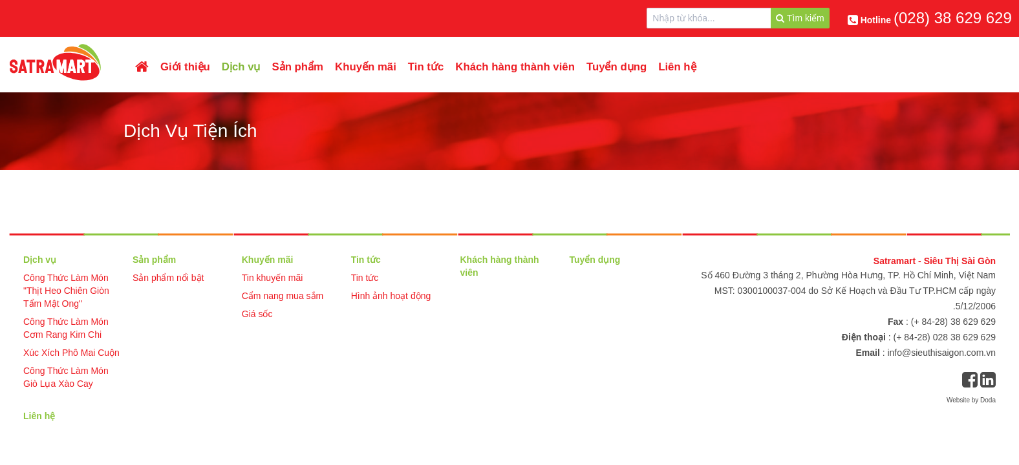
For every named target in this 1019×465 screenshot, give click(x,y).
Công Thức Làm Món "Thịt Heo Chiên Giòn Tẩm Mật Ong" (66, 291)
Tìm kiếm (800, 18)
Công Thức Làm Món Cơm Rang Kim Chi (66, 328)
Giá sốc (257, 314)
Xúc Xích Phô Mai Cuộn (71, 352)
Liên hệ (677, 67)
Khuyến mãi (365, 67)
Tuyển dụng (616, 67)
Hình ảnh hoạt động (391, 296)
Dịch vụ (241, 67)
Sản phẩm (298, 67)
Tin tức (426, 67)
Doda (988, 400)
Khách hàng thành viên (515, 67)
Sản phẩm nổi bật (168, 278)
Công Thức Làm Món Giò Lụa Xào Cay (66, 377)
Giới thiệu (185, 67)
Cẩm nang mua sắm (282, 296)
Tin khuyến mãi (272, 278)
